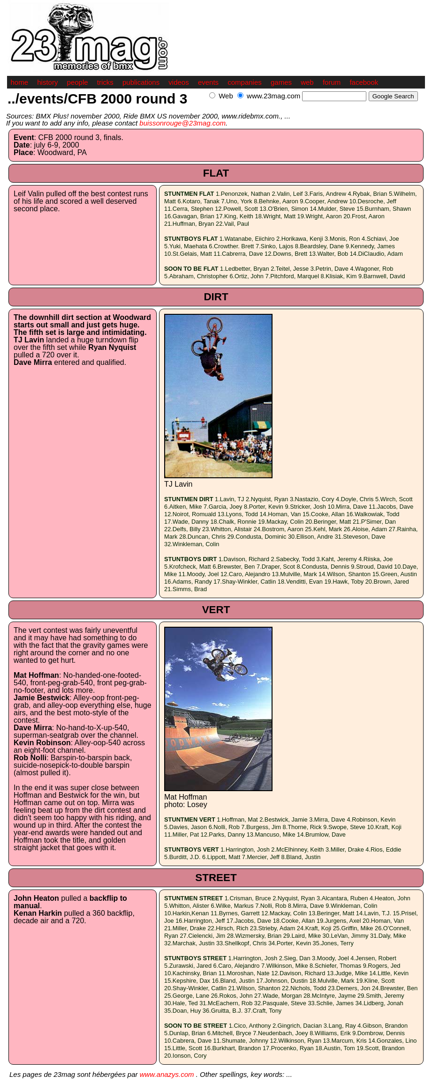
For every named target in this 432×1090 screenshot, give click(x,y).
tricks (105, 82)
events (208, 82)
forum (332, 82)
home (20, 82)
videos (178, 82)
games (281, 82)
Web (226, 96)
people (77, 82)
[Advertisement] (315, 106)
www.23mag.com (273, 96)
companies (244, 82)
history (47, 82)
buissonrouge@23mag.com (182, 123)
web (307, 82)
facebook (363, 82)
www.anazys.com (167, 1074)
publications (140, 82)
